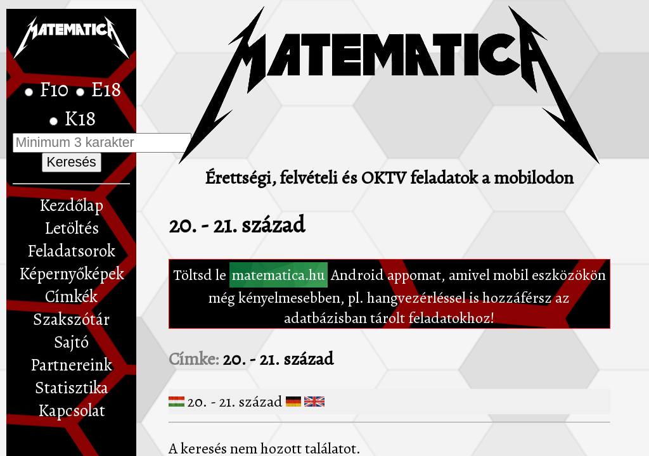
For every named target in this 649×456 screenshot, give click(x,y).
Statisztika (71, 387)
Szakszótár (71, 319)
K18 (80, 118)
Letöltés (71, 228)
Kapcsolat (71, 410)
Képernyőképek (71, 273)
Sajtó (71, 342)
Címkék (71, 296)
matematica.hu (278, 275)
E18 (106, 89)
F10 (56, 89)
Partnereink (71, 364)
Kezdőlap (71, 205)
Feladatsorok (71, 250)
